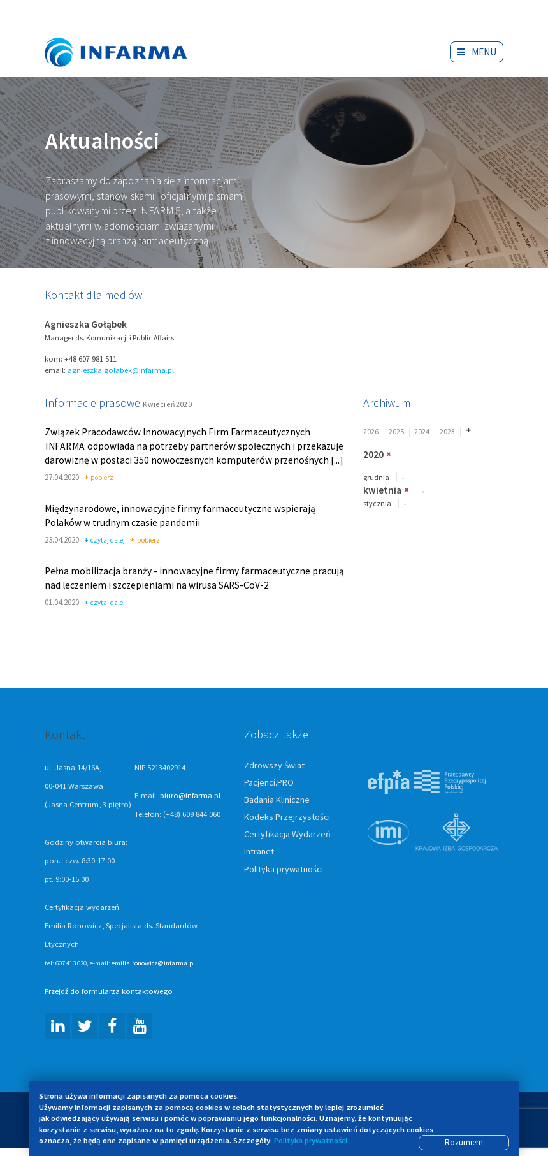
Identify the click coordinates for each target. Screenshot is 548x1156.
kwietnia (382, 490)
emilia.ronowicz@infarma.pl (153, 962)
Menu (477, 52)
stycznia (377, 503)
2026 (371, 431)
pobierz (99, 478)
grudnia (376, 477)
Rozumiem (464, 1142)
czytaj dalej (105, 541)
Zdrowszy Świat (274, 765)
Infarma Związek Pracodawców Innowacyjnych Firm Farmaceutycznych (127, 33)
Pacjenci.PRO (269, 782)
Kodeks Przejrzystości (287, 817)
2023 (447, 431)
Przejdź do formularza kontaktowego (109, 991)
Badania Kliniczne (277, 799)
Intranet (259, 851)
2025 (396, 431)
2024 (421, 431)
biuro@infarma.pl (190, 795)
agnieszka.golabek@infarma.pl (121, 370)
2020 (373, 454)
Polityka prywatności (283, 869)
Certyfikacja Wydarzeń (287, 834)
